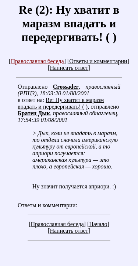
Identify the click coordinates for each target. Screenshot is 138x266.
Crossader (66, 86)
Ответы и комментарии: (47, 205)
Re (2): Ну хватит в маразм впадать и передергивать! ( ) (69, 23)
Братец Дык (34, 113)
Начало (98, 224)
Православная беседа (37, 61)
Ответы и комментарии (98, 61)
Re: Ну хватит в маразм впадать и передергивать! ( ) (61, 103)
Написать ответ (69, 68)
